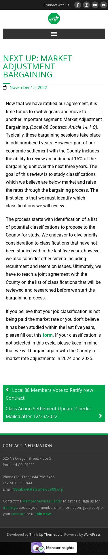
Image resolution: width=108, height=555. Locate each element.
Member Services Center (42, 501)
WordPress (92, 534)
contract (18, 513)
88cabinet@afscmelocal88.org (38, 489)
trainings (10, 507)
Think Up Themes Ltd (45, 534)
